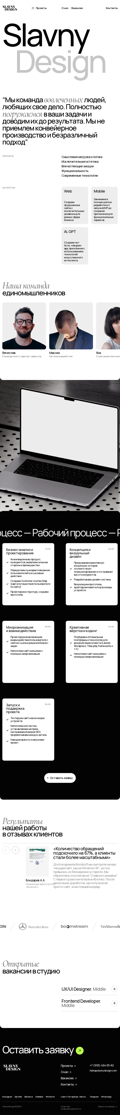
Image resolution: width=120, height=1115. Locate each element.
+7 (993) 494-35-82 (102, 1065)
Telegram (94, 1097)
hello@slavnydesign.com (103, 1070)
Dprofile (18, 1097)
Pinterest (50, 1097)
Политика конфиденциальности (71, 1107)
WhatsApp (106, 1097)
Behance (29, 1097)
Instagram (7, 1097)
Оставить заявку (43, 1049)
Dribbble (39, 1097)
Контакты (112, 8)
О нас (65, 8)
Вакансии (77, 8)
